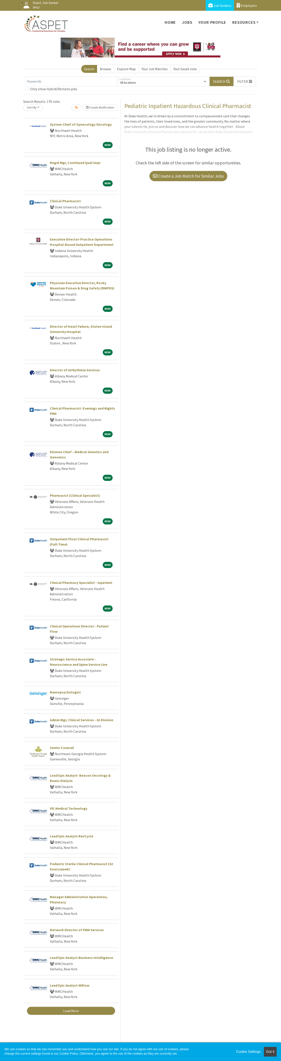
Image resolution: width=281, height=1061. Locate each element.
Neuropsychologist (65, 692)
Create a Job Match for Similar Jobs (188, 176)
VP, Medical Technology (68, 808)
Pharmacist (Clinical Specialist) (75, 495)
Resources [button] (243, 22)
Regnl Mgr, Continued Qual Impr (75, 162)
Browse (105, 69)
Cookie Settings (248, 1052)
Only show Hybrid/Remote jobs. (54, 89)
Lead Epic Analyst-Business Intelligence (81, 957)
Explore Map (126, 69)
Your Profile (212, 22)
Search (89, 69)
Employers (247, 5)
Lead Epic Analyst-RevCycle (71, 836)
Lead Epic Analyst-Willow (69, 985)
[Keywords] (71, 81)
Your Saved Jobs (185, 69)
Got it (270, 1052)
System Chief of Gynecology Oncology (81, 124)
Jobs (187, 22)
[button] (245, 81)
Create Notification (100, 107)
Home (170, 22)
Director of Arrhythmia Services (75, 370)
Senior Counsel (62, 747)
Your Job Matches (155, 69)
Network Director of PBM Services (77, 930)
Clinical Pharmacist (65, 201)
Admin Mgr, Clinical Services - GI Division (81, 720)
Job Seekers (219, 5)
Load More (71, 1011)
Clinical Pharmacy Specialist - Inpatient (81, 582)
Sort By (32, 107)
